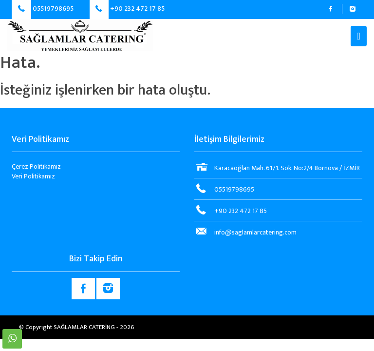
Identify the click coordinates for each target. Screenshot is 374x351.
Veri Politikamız (33, 176)
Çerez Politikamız (36, 166)
